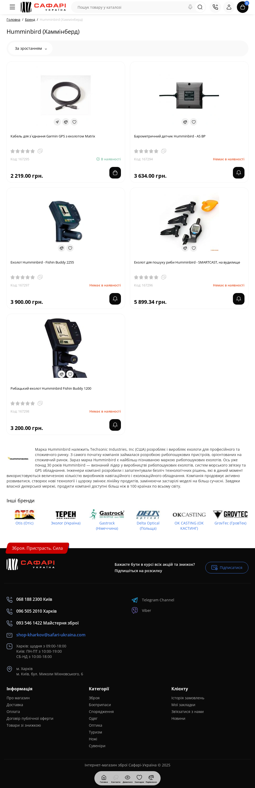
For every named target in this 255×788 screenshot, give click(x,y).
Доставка (15, 704)
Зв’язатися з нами (187, 711)
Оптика (95, 725)
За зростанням (31, 48)
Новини (178, 718)
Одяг (93, 718)
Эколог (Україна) (65, 523)
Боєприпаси (100, 704)
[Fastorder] (57, 122)
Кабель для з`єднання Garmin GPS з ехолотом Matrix (53, 136)
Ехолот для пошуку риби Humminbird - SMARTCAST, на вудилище (187, 262)
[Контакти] (215, 7)
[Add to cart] (115, 173)
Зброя (94, 697)
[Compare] (65, 122)
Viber (141, 610)
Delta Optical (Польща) (148, 526)
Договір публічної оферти (30, 718)
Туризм (95, 732)
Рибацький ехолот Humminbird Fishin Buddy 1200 (51, 388)
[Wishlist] (74, 122)
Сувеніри (97, 745)
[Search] (190, 7)
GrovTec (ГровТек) (230, 523)
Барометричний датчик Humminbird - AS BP (170, 136)
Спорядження (101, 711)
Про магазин (18, 697)
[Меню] (12, 7)
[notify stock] (238, 173)
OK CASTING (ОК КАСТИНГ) (189, 526)
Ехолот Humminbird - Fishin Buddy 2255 (42, 262)
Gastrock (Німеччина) (107, 526)
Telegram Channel (152, 600)
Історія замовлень (187, 697)
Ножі (93, 738)
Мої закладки (183, 704)
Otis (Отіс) (24, 523)
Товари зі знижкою (24, 725)
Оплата (13, 711)
